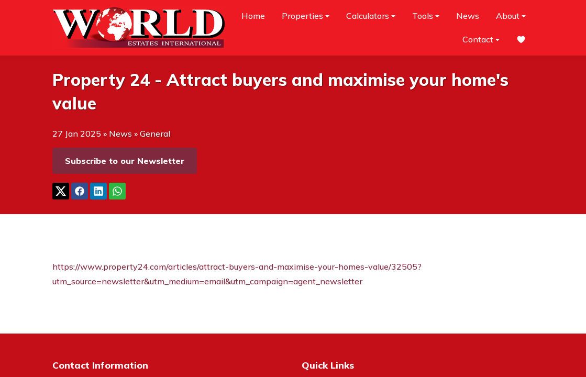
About (511, 16)
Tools (425, 16)
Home (253, 15)
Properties (305, 16)
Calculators (370, 16)
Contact (481, 39)
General (155, 133)
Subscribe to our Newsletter (124, 161)
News (467, 15)
